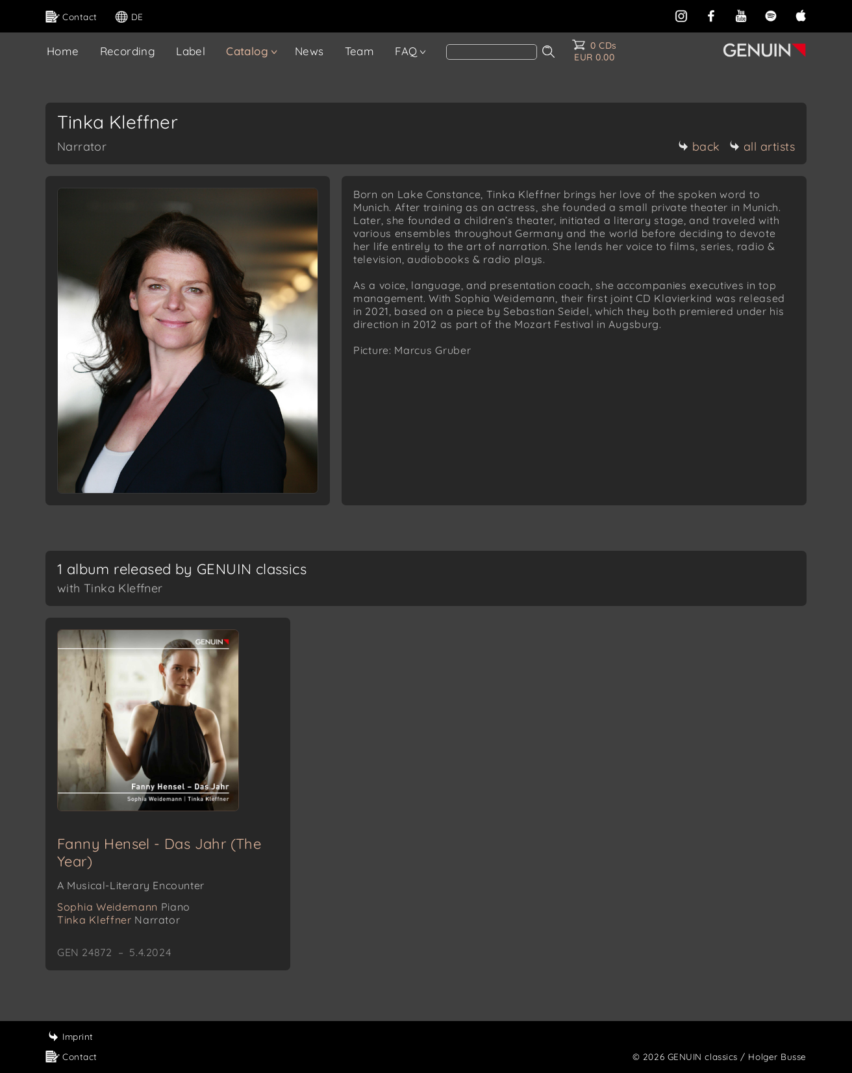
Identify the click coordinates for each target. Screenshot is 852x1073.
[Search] (491, 52)
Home (63, 51)
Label (190, 51)
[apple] (800, 14)
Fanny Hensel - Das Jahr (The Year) (159, 852)
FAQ (406, 51)
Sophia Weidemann (123, 906)
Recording (128, 51)
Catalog (247, 51)
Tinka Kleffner (118, 919)
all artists (762, 146)
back (699, 146)
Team (360, 51)
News (309, 51)
